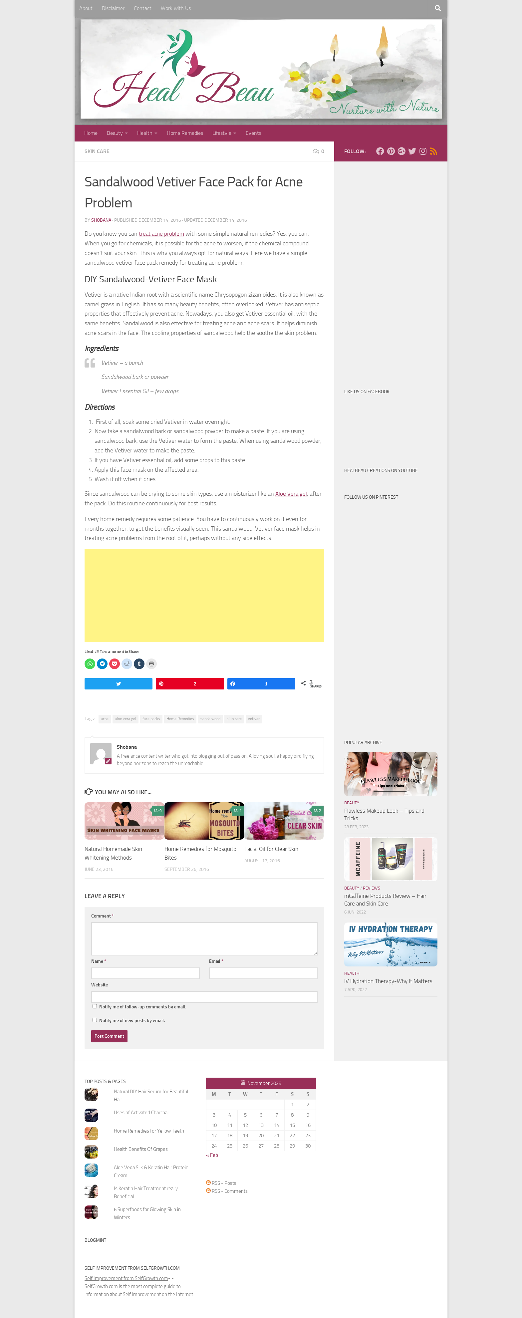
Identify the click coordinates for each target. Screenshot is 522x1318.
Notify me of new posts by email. (132, 1020)
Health (144, 133)
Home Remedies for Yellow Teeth (149, 1131)
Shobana (101, 220)
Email (216, 961)
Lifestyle (221, 133)
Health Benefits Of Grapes (141, 1149)
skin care (234, 718)
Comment (102, 916)
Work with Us (176, 8)
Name (98, 961)
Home (91, 133)
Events (253, 133)
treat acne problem (162, 233)
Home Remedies (185, 133)
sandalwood (210, 718)
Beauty (115, 133)
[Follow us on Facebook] (380, 151)
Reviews (371, 888)
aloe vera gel (125, 718)
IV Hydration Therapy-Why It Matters (388, 981)
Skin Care (97, 151)
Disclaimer (113, 8)
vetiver (254, 718)
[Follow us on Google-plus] (401, 151)
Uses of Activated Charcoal (141, 1112)
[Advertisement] (204, 595)
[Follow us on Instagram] (423, 151)
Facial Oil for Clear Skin (271, 849)
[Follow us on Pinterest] (391, 151)
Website (99, 984)
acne (105, 718)
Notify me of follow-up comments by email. (142, 1006)
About (86, 8)
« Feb (212, 1155)
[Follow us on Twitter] (412, 151)
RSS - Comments (227, 1191)
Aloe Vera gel (291, 493)
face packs (151, 718)
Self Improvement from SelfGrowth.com (126, 1278)
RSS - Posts (221, 1183)
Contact (142, 8)
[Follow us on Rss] (433, 151)
